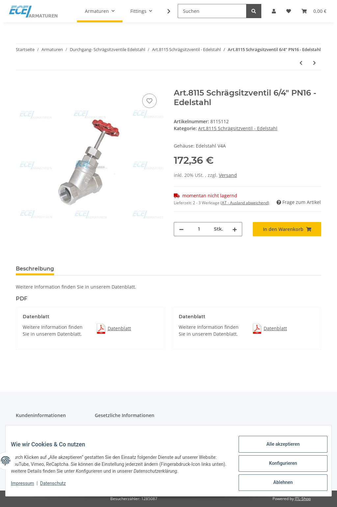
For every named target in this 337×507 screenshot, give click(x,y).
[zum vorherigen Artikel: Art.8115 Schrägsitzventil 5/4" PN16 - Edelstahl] (301, 63)
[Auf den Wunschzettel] (149, 101)
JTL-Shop (303, 498)
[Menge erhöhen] (234, 229)
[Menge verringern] (181, 229)
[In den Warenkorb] (21, 84)
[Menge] (198, 229)
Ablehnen (277, 483)
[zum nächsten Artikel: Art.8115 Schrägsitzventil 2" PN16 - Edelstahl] (314, 63)
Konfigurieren (278, 466)
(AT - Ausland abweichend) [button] (244, 203)
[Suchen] (212, 11)
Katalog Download (36, 428)
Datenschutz (108, 428)
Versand (228, 175)
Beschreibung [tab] (35, 269)
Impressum (27, 486)
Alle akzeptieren (277, 449)
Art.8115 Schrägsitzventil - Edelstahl (237, 128)
